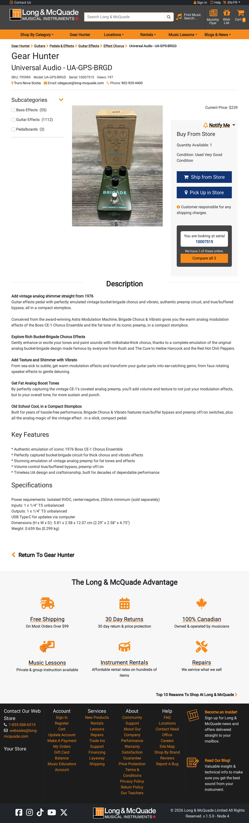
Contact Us (20, 2)
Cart (61, 729)
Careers (167, 740)
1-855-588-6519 (20, 724)
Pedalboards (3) (27, 129)
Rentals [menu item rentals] (146, 34)
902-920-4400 (132, 83)
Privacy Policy (132, 781)
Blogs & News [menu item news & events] (216, 34)
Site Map (167, 746)
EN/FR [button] (230, 2)
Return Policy (132, 787)
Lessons (97, 729)
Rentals (97, 723)
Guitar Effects (88, 46)
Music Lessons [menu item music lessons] (181, 34)
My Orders (62, 746)
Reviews (167, 758)
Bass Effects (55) (29, 110)
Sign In (62, 717)
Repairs (97, 735)
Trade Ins (97, 740)
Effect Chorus (113, 46)
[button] (239, 17)
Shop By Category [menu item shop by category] (35, 34)
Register (62, 723)
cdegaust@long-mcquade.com (81, 83)
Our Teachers (132, 793)
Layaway (97, 758)
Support (97, 746)
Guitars (39, 46)
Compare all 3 (204, 258)
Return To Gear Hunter (42, 555)
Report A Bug (167, 764)
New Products (97, 717)
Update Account (61, 735)
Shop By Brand (167, 752)
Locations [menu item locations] (112, 34)
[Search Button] (169, 17)
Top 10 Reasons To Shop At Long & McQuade (196, 695)
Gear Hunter (80, 34)
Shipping (97, 764)
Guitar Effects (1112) (32, 119)
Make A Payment (61, 740)
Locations (167, 723)
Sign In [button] (200, 2)
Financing (96, 752)
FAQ (167, 717)
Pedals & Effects (62, 46)
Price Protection (132, 764)
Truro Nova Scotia (27, 83)
